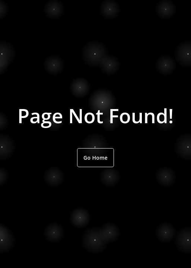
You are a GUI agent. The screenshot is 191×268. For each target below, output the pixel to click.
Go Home (95, 157)
